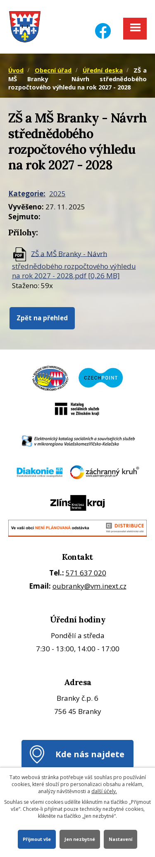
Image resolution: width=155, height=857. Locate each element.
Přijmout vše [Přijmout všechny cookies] (37, 839)
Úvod (16, 70)
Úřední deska (103, 70)
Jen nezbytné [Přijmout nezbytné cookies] (79, 839)
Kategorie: (26, 193)
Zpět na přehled (42, 318)
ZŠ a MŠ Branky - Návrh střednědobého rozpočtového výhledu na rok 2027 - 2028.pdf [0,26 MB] (74, 264)
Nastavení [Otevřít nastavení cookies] (120, 839)
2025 (57, 193)
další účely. (104, 791)
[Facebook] (103, 26)
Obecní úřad (53, 70)
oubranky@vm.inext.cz (89, 586)
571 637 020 (86, 573)
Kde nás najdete (89, 754)
